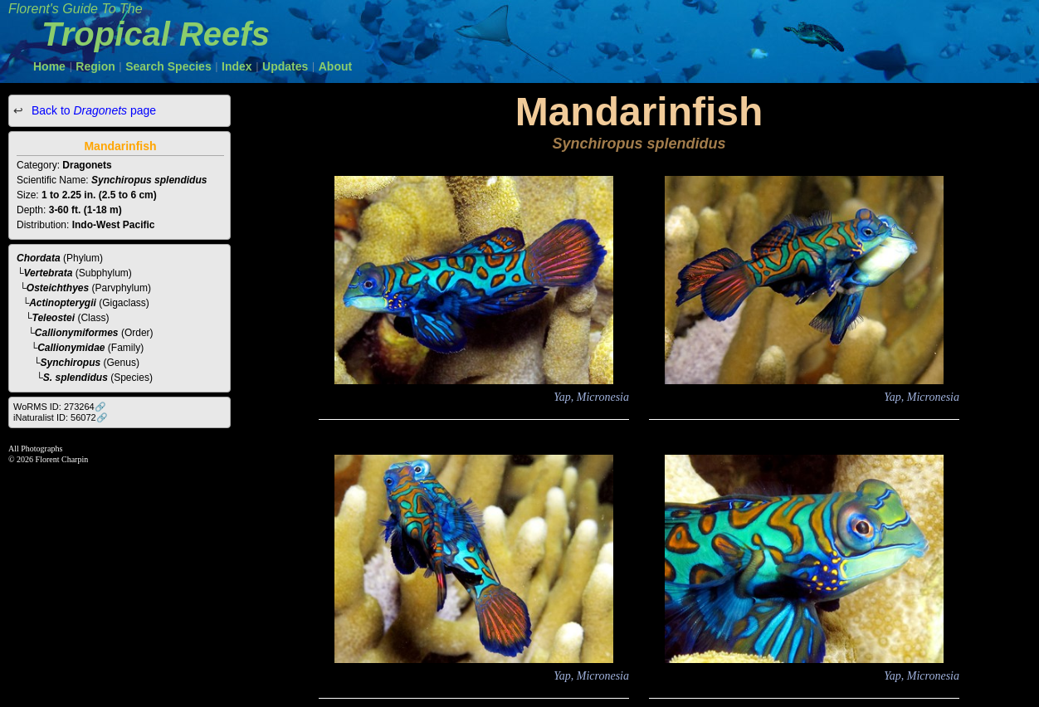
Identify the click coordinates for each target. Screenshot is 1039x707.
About (335, 66)
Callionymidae (71, 348)
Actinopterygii (62, 303)
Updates (285, 66)
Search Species (168, 66)
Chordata (39, 258)
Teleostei (54, 318)
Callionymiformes (77, 333)
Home (49, 66)
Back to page (92, 110)
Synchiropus (71, 362)
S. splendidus (75, 377)
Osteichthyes (58, 288)
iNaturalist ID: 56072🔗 (60, 417)
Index (237, 66)
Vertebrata (48, 273)
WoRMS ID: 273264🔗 (59, 407)
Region (95, 66)
